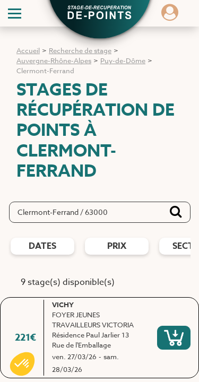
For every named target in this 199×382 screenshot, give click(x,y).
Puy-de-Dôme (122, 60)
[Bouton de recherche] (175, 212)
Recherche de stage (80, 50)
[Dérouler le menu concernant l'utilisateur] (169, 16)
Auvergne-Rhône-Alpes (53, 60)
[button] (100, 14)
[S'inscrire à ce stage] (174, 338)
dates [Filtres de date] (42, 246)
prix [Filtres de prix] (116, 246)
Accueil (28, 50)
